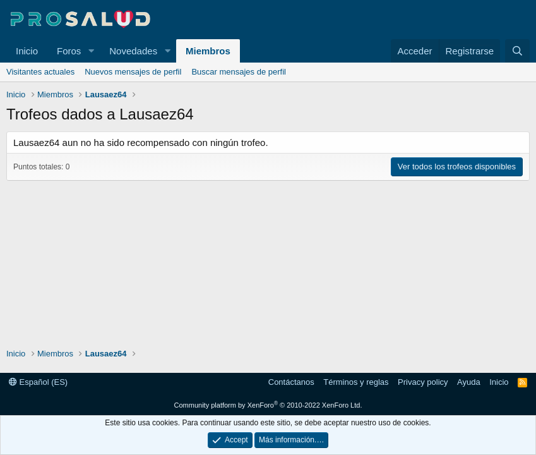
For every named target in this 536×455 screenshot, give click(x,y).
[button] (91, 51)
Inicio (27, 51)
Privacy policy (423, 382)
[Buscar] (517, 51)
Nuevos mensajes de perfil (133, 71)
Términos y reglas (355, 382)
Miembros (208, 51)
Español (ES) (38, 382)
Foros (69, 51)
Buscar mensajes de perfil (238, 71)
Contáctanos (291, 382)
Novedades (133, 51)
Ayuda (468, 382)
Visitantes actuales (40, 71)
